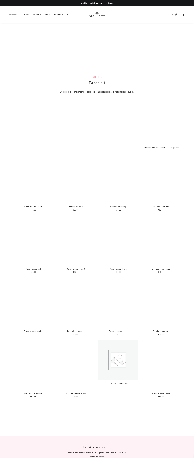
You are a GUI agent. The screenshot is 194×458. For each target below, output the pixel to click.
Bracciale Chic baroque (33, 393)
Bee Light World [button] (61, 14)
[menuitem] (15, 14)
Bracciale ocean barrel (118, 269)
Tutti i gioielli (14, 14)
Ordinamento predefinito (154, 148)
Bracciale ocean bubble (118, 331)
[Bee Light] (97, 14)
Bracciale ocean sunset (76, 269)
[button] (172, 14)
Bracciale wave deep (118, 207)
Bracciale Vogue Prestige (76, 393)
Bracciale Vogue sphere (161, 393)
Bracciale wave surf (75, 207)
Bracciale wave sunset (33, 207)
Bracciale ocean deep (75, 331)
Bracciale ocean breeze (161, 269)
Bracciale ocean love (161, 331)
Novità (26, 14)
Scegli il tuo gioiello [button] (41, 14)
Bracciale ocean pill (33, 269)
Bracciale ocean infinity (33, 331)
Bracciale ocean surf (161, 207)
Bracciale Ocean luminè (118, 383)
